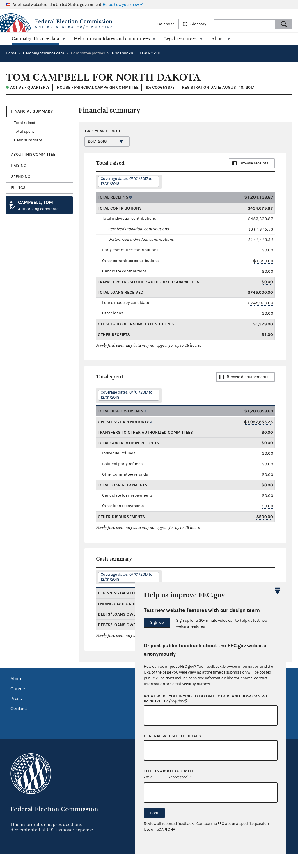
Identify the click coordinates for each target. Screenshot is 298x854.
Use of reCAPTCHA (159, 829)
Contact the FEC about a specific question (232, 823)
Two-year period (102, 130)
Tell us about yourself (169, 771)
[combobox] (245, 24)
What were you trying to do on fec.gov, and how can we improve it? (206, 699)
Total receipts (113, 197)
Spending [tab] (20, 176)
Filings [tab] (18, 187)
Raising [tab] (18, 165)
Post (154, 813)
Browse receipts (254, 163)
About (16, 678)
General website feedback (172, 736)
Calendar (165, 24)
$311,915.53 (260, 229)
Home (11, 53)
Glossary (198, 24)
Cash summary (28, 140)
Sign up (157, 622)
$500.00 (264, 516)
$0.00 (267, 250)
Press (16, 698)
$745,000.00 (260, 302)
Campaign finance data (43, 53)
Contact (18, 708)
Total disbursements (120, 411)
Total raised (24, 123)
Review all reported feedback (169, 823)
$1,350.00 (263, 260)
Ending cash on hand (121, 603)
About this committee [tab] (33, 154)
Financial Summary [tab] (32, 111)
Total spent (24, 131)
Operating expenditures (124, 421)
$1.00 (267, 334)
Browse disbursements (247, 377)
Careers (18, 688)
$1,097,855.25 (258, 421)
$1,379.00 (263, 324)
